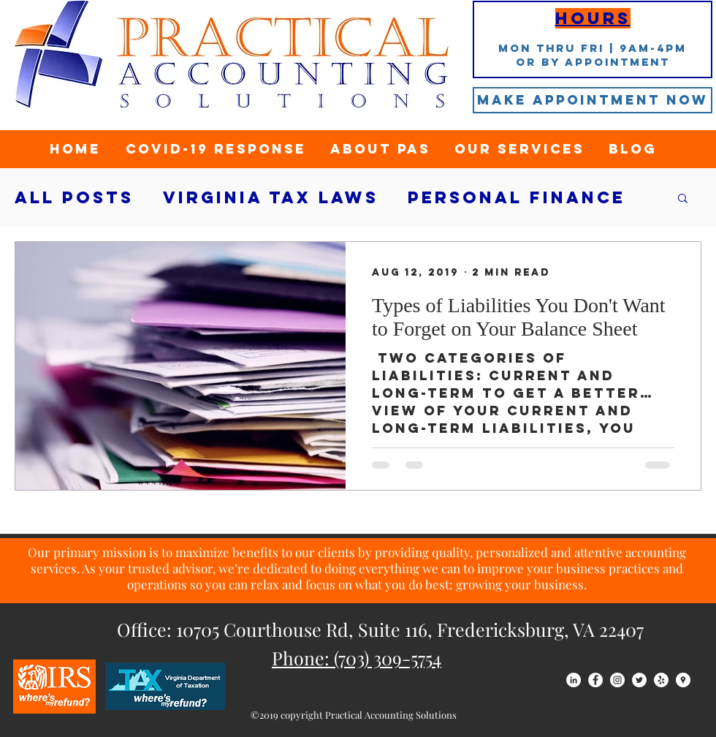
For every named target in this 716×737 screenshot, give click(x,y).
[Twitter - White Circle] (639, 680)
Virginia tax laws (270, 198)
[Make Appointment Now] (592, 100)
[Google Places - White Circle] (683, 680)
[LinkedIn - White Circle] (573, 680)
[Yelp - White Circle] (661, 680)
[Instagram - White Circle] (617, 680)
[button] (683, 199)
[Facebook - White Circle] (595, 680)
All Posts (74, 198)
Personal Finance (516, 198)
